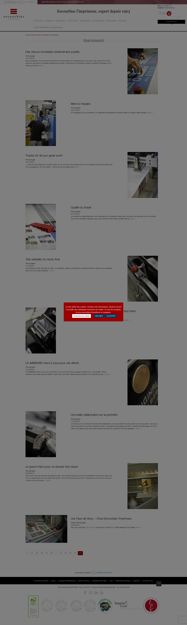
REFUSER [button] (99, 316)
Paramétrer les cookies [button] (81, 316)
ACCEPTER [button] (111, 316)
